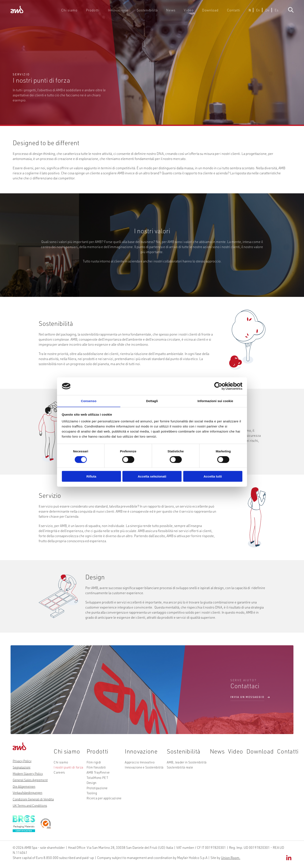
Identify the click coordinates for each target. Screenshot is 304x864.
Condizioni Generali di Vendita (33, 799)
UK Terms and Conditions (30, 805)
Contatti (232, 11)
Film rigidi (93, 765)
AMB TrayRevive (97, 775)
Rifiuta (91, 476)
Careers (59, 775)
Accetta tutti (213, 476)
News (173, 11)
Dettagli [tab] (152, 401)
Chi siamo (80, 11)
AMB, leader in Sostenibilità (184, 765)
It (248, 11)
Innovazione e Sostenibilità (142, 770)
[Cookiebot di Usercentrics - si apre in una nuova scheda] (223, 386)
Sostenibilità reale (177, 770)
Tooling (91, 794)
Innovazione (125, 11)
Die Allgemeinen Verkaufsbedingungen (27, 789)
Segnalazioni (21, 767)
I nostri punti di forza (67, 770)
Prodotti (101, 11)
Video (190, 11)
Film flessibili (95, 770)
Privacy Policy (22, 761)
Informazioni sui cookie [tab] (215, 401)
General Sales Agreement (30, 780)
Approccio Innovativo (138, 765)
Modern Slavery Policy (28, 773)
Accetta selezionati (152, 476)
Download (210, 11)
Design (90, 784)
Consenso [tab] (88, 401)
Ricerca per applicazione (102, 798)
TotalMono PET (96, 779)
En (256, 11)
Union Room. (230, 857)
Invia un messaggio (247, 697)
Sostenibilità (151, 11)
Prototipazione (96, 789)
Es (274, 11)
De (265, 11)
